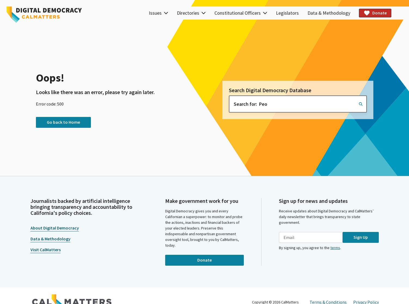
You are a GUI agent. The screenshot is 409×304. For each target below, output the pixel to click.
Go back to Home (63, 122)
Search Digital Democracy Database (270, 90)
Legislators (287, 13)
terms (335, 247)
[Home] (44, 15)
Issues (158, 13)
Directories (191, 13)
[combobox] (298, 104)
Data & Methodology (328, 13)
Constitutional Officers (240, 13)
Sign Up (360, 237)
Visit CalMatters (45, 249)
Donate (375, 13)
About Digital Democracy (54, 228)
